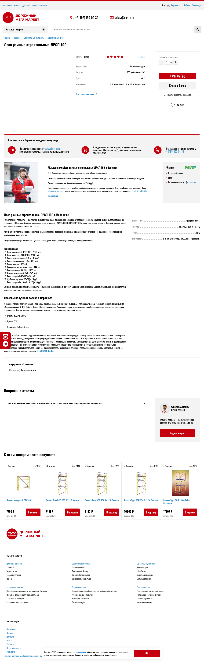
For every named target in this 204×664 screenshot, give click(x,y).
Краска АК (11, 567)
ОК (146, 653)
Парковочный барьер (80, 571)
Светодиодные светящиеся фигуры (150, 591)
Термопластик (12, 571)
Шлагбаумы (141, 571)
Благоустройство (143, 587)
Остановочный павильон (81, 579)
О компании (7, 5)
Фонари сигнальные (145, 575)
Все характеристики (87, 94)
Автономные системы (15, 587)
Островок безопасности (81, 575)
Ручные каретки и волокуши (82, 595)
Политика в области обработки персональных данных (25, 655)
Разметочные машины (80, 598)
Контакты (43, 5)
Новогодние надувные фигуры (149, 595)
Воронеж (175, 5)
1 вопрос (141, 56)
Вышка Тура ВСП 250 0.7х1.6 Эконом (62, 500)
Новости (17, 5)
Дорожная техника (79, 587)
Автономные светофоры (16, 598)
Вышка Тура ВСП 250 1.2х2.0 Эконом (141, 500)
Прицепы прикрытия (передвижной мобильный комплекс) (94, 591)
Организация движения (146, 563)
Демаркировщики (78, 602)
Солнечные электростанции (17, 602)
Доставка (25, 5)
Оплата (34, 5)
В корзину (33, 512)
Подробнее (53, 195)
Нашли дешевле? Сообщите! (177, 94)
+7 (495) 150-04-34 (86, 17)
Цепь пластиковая (144, 579)
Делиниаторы (142, 567)
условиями (82, 652)
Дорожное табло (78, 567)
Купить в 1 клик (177, 85)
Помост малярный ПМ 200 (19, 500)
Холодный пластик (14, 575)
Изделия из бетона (144, 602)
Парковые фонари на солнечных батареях (23, 595)
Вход (186, 5)
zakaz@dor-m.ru (122, 17)
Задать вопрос (177, 433)
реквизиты (191, 182)
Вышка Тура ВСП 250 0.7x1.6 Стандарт (176, 501)
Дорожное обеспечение (81, 563)
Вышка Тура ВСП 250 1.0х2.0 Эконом (102, 500)
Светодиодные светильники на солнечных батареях (27, 591)
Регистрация (196, 5)
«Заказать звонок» (55, 191)
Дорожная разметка (14, 563)
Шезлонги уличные (144, 598)
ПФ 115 (9, 579)
